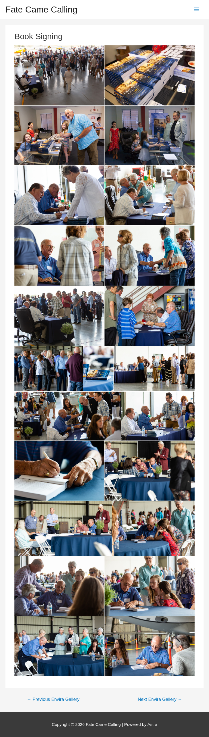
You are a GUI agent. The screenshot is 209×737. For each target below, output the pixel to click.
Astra (152, 724)
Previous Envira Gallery (53, 699)
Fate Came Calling (41, 9)
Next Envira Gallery (160, 699)
